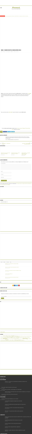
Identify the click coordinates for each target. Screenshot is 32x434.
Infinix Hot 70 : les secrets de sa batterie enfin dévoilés (5, 122)
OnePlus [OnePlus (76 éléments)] (17, 307)
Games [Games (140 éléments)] (8, 306)
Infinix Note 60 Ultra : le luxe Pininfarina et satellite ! (15, 122)
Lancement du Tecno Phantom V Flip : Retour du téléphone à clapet (13, 239)
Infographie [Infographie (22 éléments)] (21, 306)
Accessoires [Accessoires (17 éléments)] (2, 305)
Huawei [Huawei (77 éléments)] (14, 306)
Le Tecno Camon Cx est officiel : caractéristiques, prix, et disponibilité (11, 358)
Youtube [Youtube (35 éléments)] (22, 309)
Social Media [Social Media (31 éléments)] (29, 307)
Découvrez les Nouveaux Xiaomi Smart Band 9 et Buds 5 (11, 246)
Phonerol (16, 8)
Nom (2, 140)
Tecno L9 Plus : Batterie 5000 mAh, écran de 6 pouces (9, 356)
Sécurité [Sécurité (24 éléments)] (3, 309)
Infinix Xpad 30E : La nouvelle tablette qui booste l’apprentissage (26, 123)
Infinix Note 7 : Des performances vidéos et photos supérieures (14, 380)
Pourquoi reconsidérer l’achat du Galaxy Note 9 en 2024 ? (12, 236)
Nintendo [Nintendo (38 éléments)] (12, 307)
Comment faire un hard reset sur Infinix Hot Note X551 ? (9, 363)
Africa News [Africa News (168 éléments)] (5, 305)
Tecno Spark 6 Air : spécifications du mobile (6, 113)
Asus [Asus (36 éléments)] (21, 305)
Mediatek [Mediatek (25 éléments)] (29, 306)
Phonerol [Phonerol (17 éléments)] (19, 416)
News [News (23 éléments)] (7, 416)
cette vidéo (10, 81)
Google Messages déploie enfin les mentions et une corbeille (13, 389)
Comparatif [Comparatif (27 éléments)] (27, 305)
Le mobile (29, 62)
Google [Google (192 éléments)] (11, 306)
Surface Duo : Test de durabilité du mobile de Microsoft (26, 113)
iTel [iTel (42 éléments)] (22, 306)
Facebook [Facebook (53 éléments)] (5, 306)
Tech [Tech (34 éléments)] (4, 309)
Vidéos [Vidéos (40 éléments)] (12, 309)
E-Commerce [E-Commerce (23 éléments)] (2, 306)
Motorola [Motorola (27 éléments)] (6, 416)
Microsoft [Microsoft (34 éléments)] (2, 307)
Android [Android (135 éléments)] (10, 305)
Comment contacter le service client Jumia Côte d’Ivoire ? (13, 392)
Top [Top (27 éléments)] (9, 309)
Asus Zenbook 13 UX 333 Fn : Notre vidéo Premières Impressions (14, 376)
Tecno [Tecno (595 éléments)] (6, 309)
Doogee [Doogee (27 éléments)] (30, 305)
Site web (2, 146)
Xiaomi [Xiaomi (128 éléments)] (19, 309)
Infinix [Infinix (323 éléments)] (17, 306)
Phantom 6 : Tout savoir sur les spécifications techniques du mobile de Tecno (16, 350)
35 (4, 359)
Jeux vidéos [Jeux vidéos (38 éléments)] (25, 306)
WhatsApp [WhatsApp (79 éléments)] (16, 309)
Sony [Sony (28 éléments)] (1, 309)
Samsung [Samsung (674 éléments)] (25, 307)
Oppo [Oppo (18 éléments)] (17, 416)
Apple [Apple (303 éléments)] (13, 305)
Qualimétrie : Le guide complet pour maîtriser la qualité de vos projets (15, 399)
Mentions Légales (2, 347)
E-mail (2, 143)
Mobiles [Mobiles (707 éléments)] (5, 307)
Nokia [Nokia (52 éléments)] (15, 307)
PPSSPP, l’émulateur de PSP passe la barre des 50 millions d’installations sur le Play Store (17, 360)
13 (10, 361)
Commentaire (3, 132)
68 (10, 351)
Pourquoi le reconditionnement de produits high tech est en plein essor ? (15, 373)
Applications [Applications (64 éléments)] (16, 305)
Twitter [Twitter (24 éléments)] (10, 309)
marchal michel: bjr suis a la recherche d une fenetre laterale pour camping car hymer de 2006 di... (13, 408)
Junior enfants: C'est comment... (5, 407)
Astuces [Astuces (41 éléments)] (20, 305)
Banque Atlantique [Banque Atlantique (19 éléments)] (24, 305)
